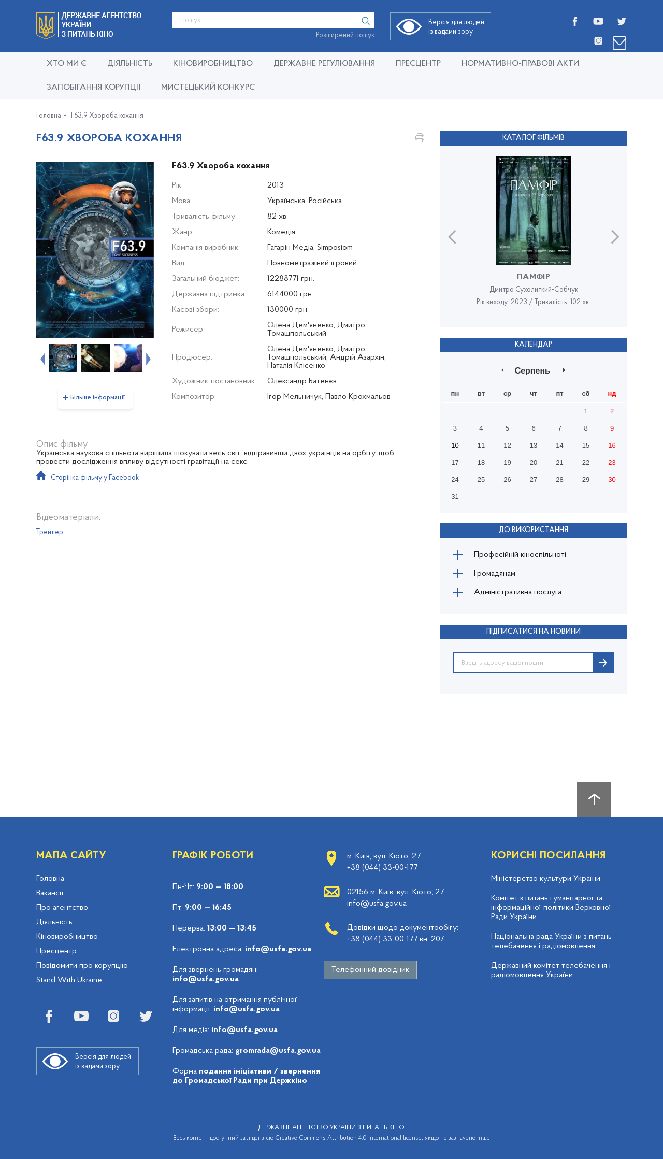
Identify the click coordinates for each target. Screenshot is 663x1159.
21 (559, 462)
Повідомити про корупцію (82, 966)
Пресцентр (418, 64)
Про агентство (62, 908)
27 (533, 479)
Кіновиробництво (67, 937)
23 (611, 462)
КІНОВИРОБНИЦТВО (213, 64)
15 (585, 445)
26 (507, 479)
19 (507, 462)
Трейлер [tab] (49, 532)
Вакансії (49, 893)
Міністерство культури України (545, 879)
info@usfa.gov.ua (278, 949)
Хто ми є (67, 64)
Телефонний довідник (370, 970)
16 (611, 445)
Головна (48, 116)
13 (533, 445)
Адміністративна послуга (517, 592)
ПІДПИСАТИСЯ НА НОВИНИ (533, 632)
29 (585, 479)
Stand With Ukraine (69, 980)
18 (481, 462)
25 (481, 479)
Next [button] (147, 358)
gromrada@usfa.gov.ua (278, 1051)
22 (585, 462)
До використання (533, 530)
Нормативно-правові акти (520, 64)
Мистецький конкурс (208, 87)
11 (481, 445)
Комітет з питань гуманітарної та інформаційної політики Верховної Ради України (551, 907)
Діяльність (129, 64)
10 (454, 445)
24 (454, 479)
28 (559, 479)
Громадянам (494, 573)
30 (611, 479)
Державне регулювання (324, 64)
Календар (533, 345)
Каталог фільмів (533, 138)
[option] (95, 250)
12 (507, 445)
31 (454, 496)
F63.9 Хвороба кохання (107, 116)
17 (454, 462)
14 (559, 445)
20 (533, 462)
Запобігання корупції (93, 87)
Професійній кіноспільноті (520, 555)
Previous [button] (41, 358)
